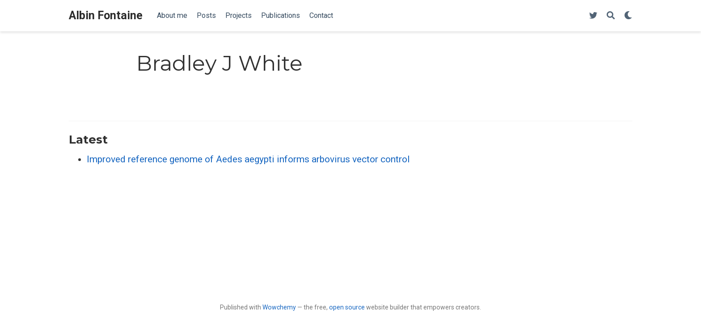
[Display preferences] (628, 16)
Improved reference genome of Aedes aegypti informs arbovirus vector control (248, 159)
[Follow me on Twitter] (593, 16)
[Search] (611, 16)
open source (347, 307)
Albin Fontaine (106, 15)
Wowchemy (279, 307)
